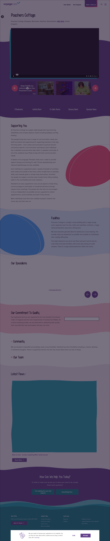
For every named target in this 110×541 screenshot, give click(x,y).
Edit (73, 535)
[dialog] (55, 270)
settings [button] (37, 537)
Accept (85, 535)
